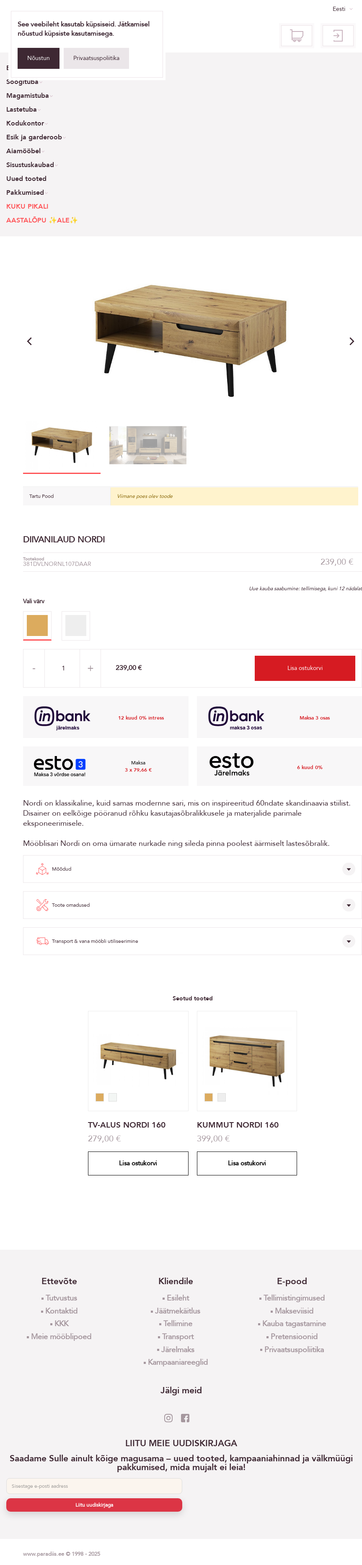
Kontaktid (61, 1311)
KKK (61, 1324)
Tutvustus (61, 1298)
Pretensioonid (294, 1337)
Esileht (178, 1298)
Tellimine (177, 1324)
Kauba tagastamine (294, 1324)
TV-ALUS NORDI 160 (126, 1125)
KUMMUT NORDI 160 (238, 1125)
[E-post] (94, 1486)
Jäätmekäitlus (177, 1311)
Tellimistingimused (294, 1298)
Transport (178, 1337)
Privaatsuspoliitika (96, 58)
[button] (352, 341)
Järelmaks (177, 1350)
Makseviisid (294, 1311)
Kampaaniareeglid (178, 1362)
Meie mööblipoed (61, 1337)
